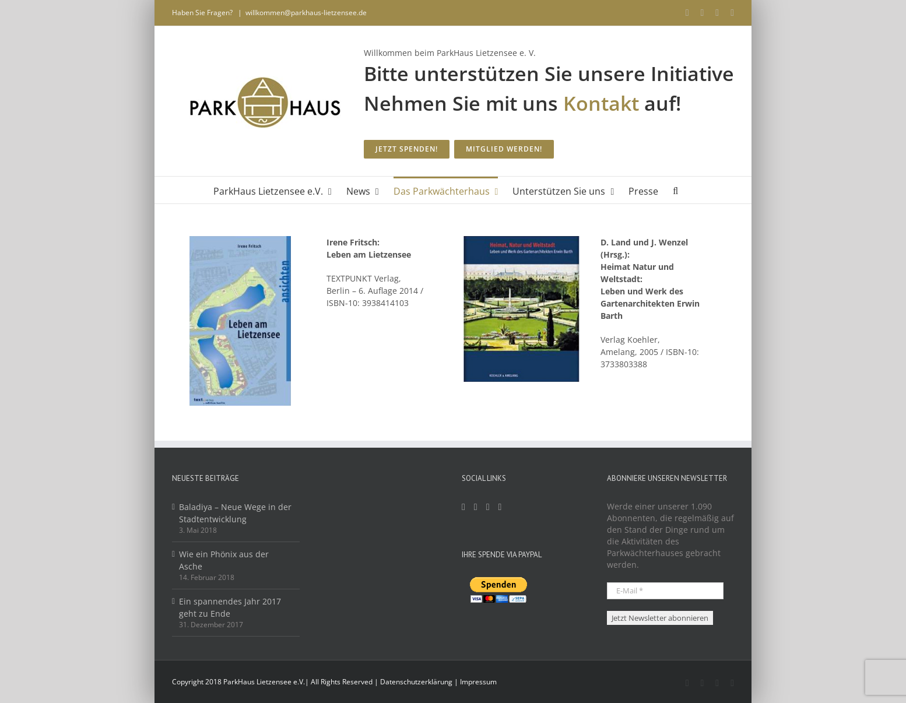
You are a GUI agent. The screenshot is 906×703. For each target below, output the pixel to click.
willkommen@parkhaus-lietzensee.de (306, 12)
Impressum (478, 682)
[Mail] (488, 507)
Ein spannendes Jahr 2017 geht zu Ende (230, 607)
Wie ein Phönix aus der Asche (224, 560)
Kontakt (601, 103)
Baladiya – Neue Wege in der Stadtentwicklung (235, 513)
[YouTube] (475, 507)
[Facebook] (463, 507)
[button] (675, 190)
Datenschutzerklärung (416, 682)
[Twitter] (500, 507)
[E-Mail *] (665, 590)
